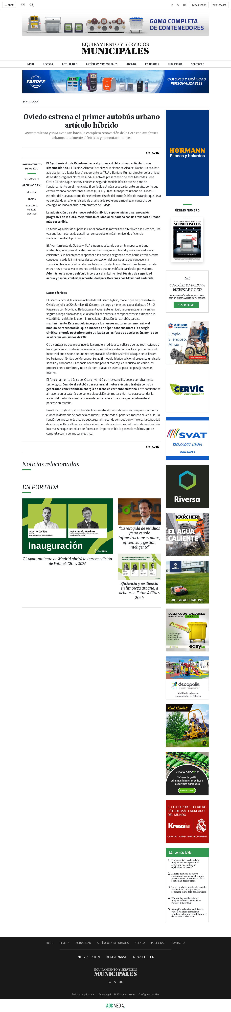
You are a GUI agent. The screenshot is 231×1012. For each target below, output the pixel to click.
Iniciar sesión (199, 5)
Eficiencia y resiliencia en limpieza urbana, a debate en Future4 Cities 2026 (186, 900)
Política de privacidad (83, 994)
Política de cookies (124, 994)
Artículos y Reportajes (113, 943)
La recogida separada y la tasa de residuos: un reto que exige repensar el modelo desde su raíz (188, 889)
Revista (64, 943)
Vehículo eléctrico (32, 211)
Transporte (32, 205)
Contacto (178, 943)
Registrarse (219, 5)
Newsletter (143, 957)
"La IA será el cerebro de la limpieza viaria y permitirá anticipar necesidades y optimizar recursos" (185, 864)
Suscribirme (186, 305)
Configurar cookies (148, 994)
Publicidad (158, 943)
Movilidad (32, 192)
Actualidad (83, 943)
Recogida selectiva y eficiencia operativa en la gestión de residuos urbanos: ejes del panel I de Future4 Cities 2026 (188, 913)
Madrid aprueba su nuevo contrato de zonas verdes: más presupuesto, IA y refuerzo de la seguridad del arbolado (187, 877)
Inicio (49, 943)
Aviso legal (105, 994)
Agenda (140, 943)
